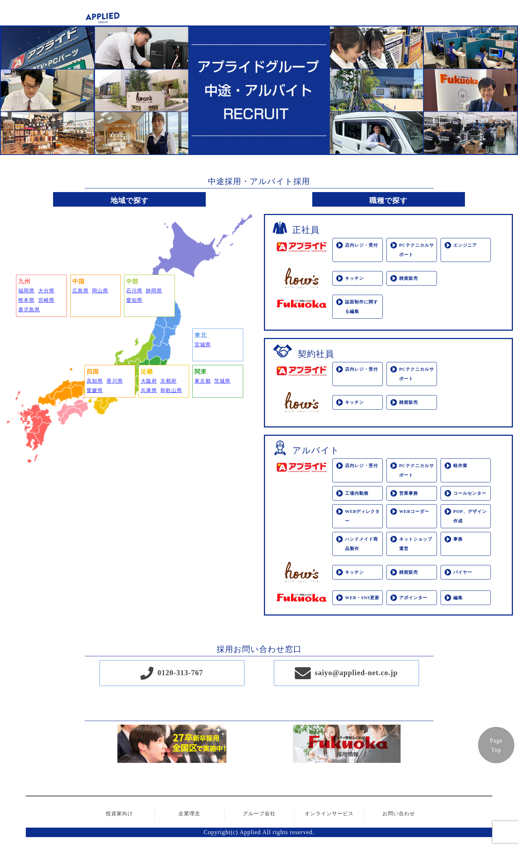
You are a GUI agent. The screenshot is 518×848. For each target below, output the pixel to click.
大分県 (46, 291)
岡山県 (100, 291)
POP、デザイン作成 (470, 516)
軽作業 (460, 465)
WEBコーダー (414, 511)
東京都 (202, 381)
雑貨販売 (408, 278)
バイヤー (462, 572)
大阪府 (149, 381)
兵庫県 (149, 390)
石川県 (134, 291)
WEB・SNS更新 (362, 597)
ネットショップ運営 (415, 544)
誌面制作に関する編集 (361, 306)
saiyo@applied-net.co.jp (356, 673)
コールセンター (469, 493)
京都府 (168, 381)
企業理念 (189, 813)
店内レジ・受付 (361, 245)
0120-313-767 (180, 673)
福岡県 (26, 291)
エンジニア (465, 245)
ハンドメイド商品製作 (361, 544)
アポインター (413, 597)
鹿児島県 (29, 309)
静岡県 (154, 291)
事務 (458, 539)
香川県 (115, 381)
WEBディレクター (362, 516)
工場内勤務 (357, 493)
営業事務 (408, 493)
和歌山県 (171, 390)
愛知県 (134, 300)
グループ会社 (259, 813)
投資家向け (119, 813)
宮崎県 (46, 300)
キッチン (354, 278)
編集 (458, 597)
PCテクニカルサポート (416, 250)
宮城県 (202, 344)
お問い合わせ (398, 813)
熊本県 (26, 300)
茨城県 (222, 381)
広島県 (80, 291)
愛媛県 (95, 390)
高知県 (95, 381)
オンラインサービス (329, 813)
